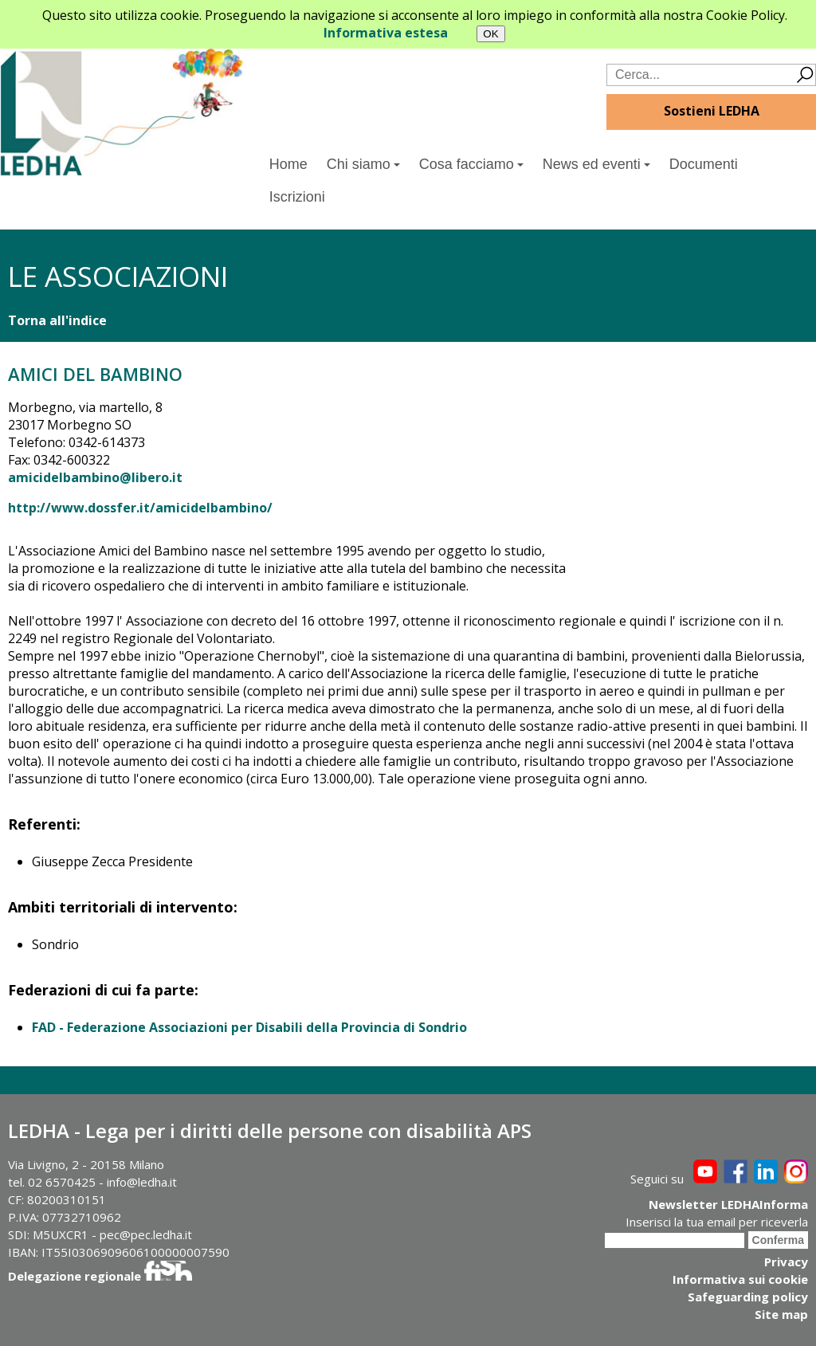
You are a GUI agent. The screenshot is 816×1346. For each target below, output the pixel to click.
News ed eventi (596, 164)
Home (288, 164)
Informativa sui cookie (740, 1279)
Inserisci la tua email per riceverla (717, 1222)
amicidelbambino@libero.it (95, 477)
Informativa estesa (386, 32)
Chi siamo (363, 164)
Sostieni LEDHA (711, 111)
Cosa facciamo (471, 164)
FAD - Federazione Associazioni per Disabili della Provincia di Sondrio (249, 1027)
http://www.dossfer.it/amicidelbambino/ (140, 507)
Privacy (786, 1261)
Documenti (703, 164)
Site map (781, 1314)
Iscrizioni (297, 197)
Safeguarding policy (748, 1297)
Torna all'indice (57, 320)
